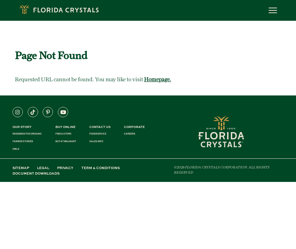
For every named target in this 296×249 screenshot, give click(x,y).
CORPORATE (134, 126)
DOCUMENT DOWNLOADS (36, 173)
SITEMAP (20, 167)
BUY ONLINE (65, 126)
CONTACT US (99, 126)
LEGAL (43, 167)
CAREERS (129, 134)
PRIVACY (65, 167)
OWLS (15, 149)
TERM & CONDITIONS (100, 167)
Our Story (22, 126)
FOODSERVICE (97, 134)
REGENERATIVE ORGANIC (27, 134)
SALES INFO (96, 141)
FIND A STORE (63, 134)
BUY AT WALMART (65, 141)
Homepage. (157, 79)
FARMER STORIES (22, 141)
